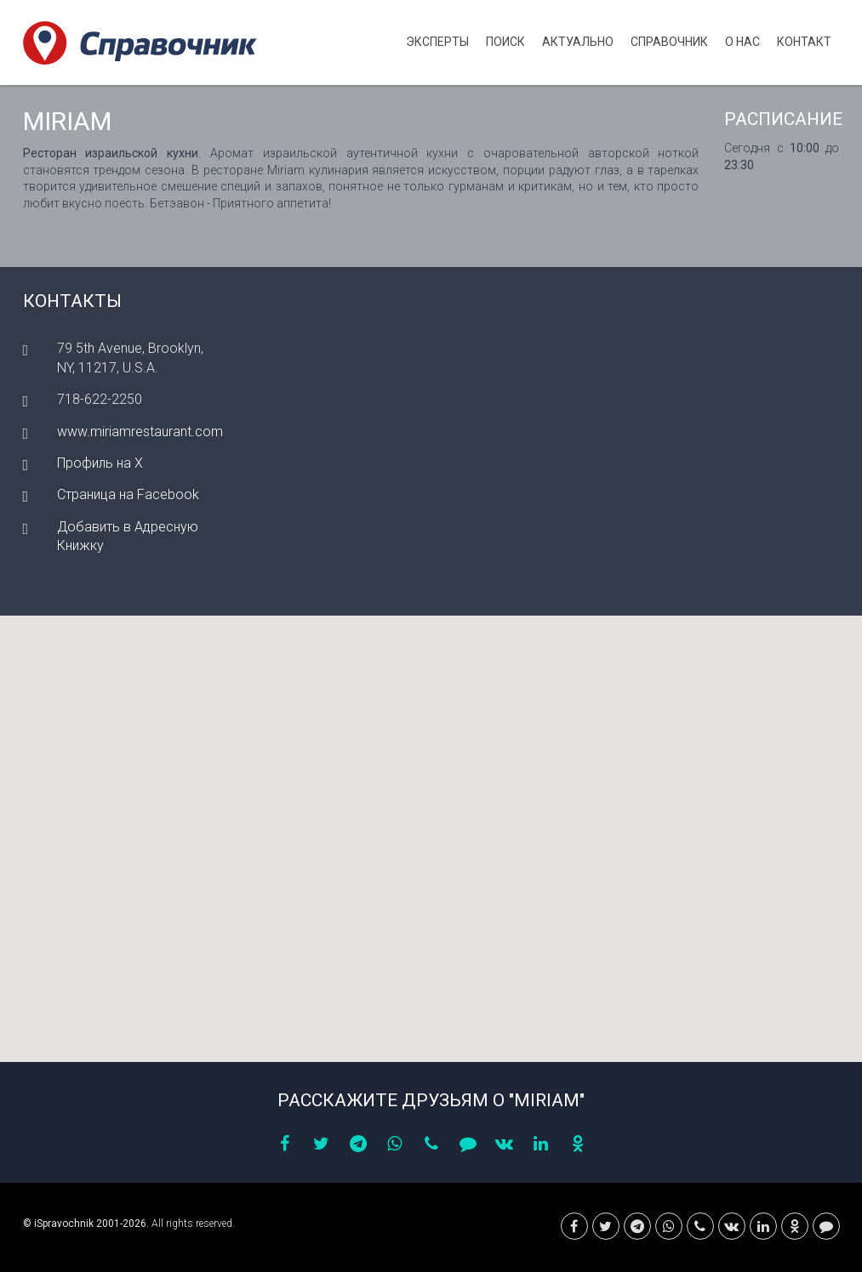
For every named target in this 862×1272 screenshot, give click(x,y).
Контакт (804, 41)
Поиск (505, 41)
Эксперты (437, 41)
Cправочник (669, 41)
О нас (742, 41)
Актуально (578, 41)
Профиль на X (100, 463)
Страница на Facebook (128, 494)
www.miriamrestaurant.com (140, 431)
